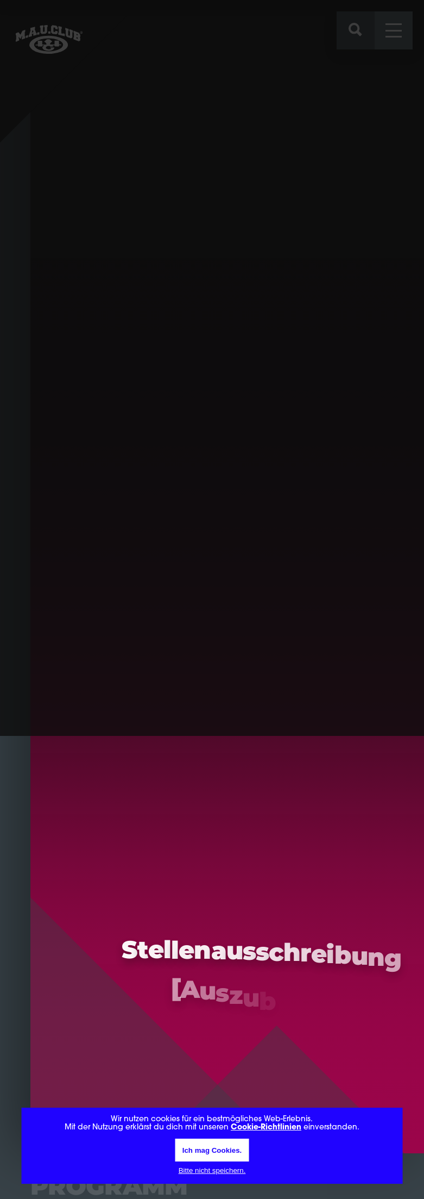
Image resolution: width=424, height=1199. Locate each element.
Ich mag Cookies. (212, 1150)
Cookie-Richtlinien (266, 1127)
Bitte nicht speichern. (212, 1170)
